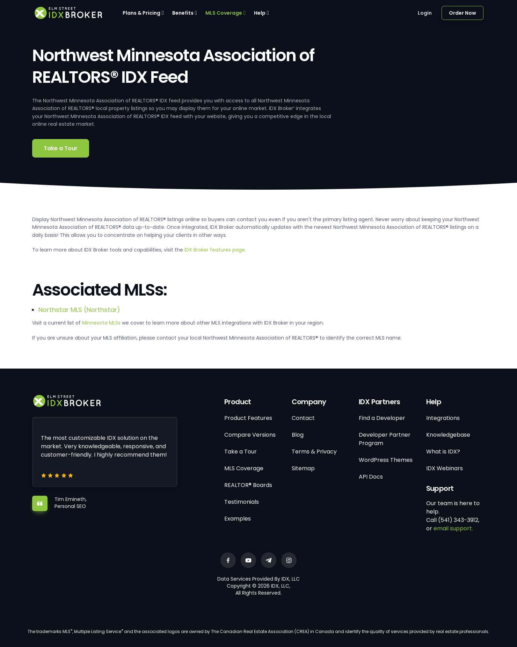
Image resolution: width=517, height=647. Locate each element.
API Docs (371, 477)
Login (425, 12)
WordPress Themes (386, 460)
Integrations (443, 418)
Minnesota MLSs (101, 322)
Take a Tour (61, 148)
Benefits (183, 12)
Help (259, 12)
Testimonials (241, 502)
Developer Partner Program (384, 439)
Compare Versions (250, 435)
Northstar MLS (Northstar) (79, 309)
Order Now (462, 12)
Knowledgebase (448, 435)
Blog (298, 435)
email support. (453, 528)
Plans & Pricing (141, 12)
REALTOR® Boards (248, 485)
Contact (303, 418)
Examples (237, 519)
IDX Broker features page (214, 249)
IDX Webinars (444, 468)
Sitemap (303, 468)
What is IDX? (443, 452)
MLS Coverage (223, 12)
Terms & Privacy (314, 452)
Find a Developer (382, 418)
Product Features (248, 418)
